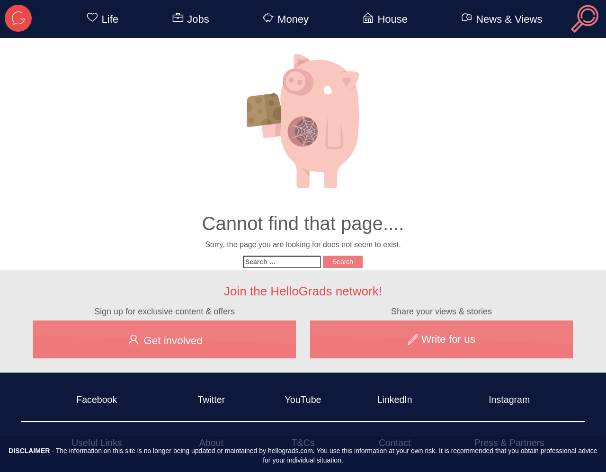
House (383, 19)
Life (100, 19)
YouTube (303, 399)
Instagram (509, 399)
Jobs (189, 19)
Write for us (441, 339)
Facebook (96, 399)
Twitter (211, 399)
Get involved (164, 339)
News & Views (500, 19)
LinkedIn (394, 399)
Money (284, 19)
